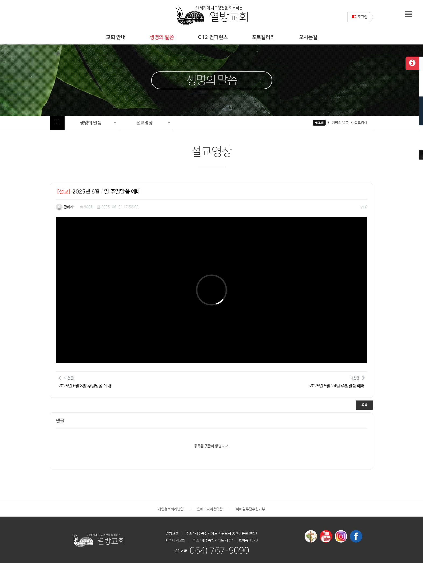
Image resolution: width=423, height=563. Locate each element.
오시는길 (308, 37)
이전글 (84, 381)
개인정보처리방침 (171, 509)
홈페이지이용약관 (210, 509)
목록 (364, 405)
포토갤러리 (263, 37)
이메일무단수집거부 (250, 509)
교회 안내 (115, 37)
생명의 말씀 (162, 37)
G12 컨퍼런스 (213, 37)
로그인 (359, 16)
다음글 (337, 381)
